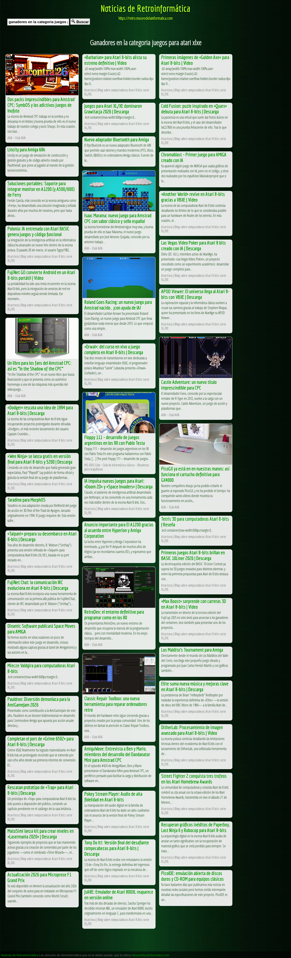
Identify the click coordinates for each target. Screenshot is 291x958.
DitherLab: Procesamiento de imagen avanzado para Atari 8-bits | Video (192, 730)
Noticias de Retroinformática (145, 8)
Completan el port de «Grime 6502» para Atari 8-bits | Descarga (41, 741)
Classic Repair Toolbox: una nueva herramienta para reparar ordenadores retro (115, 704)
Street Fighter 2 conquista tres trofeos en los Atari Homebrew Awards (194, 778)
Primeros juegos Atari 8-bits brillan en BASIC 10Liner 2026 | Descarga (193, 555)
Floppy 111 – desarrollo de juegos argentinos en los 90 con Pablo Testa (114, 440)
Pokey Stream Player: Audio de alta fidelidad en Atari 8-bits (113, 796)
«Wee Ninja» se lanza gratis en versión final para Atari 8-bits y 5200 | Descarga (40, 459)
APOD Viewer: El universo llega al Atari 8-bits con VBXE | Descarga (195, 294)
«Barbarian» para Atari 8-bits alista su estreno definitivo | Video (115, 60)
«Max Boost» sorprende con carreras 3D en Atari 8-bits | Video (193, 604)
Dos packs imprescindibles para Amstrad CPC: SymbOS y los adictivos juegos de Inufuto (41, 104)
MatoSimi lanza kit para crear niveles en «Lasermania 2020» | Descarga (41, 833)
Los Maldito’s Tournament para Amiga (192, 650)
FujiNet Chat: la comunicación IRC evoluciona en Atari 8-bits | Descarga (38, 585)
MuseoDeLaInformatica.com (150, 955)
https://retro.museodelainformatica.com (145, 18)
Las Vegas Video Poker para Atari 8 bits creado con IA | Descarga (193, 245)
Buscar (80, 22)
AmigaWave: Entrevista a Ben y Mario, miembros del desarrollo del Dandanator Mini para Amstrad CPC (117, 754)
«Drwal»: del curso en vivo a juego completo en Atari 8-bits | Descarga (113, 349)
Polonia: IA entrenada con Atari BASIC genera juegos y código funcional (38, 231)
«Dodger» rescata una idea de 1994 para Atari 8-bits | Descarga (40, 410)
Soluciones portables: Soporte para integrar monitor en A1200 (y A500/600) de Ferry (41, 189)
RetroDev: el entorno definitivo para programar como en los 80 (114, 614)
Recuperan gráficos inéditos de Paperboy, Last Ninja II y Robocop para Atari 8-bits (195, 827)
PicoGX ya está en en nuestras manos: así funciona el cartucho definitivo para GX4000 (195, 474)
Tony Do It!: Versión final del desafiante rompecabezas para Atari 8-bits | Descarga (116, 848)
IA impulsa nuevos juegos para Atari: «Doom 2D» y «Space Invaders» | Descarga (118, 483)
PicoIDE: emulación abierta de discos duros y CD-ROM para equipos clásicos (192, 876)
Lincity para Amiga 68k (26, 149)
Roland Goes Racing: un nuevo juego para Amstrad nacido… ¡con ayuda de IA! (118, 304)
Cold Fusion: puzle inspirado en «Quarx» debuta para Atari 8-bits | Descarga (194, 108)
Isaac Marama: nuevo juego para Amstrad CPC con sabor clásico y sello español (117, 218)
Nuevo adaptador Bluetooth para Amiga (116, 139)
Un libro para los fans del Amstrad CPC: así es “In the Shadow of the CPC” (39, 365)
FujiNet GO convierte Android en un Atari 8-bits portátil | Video (41, 275)
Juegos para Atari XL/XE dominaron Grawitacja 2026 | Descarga (113, 108)
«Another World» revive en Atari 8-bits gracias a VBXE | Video (193, 197)
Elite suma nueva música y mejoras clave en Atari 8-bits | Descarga (194, 686)
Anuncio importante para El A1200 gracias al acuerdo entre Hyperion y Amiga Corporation (118, 530)
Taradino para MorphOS (26, 500)
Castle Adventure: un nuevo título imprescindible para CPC (189, 384)
